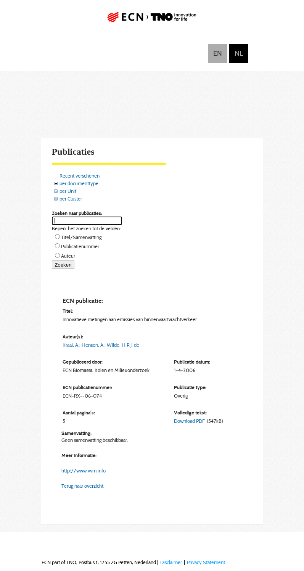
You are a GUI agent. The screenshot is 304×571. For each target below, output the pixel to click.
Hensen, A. (93, 345)
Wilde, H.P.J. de (123, 345)
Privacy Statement (206, 562)
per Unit (68, 191)
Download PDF (189, 421)
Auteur (68, 256)
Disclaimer (171, 562)
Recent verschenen (80, 176)
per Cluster (71, 199)
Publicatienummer (80, 246)
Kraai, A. (71, 345)
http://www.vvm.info (83, 470)
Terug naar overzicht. (83, 486)
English (217, 53)
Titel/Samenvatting (81, 237)
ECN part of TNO (152, 20)
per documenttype (79, 183)
